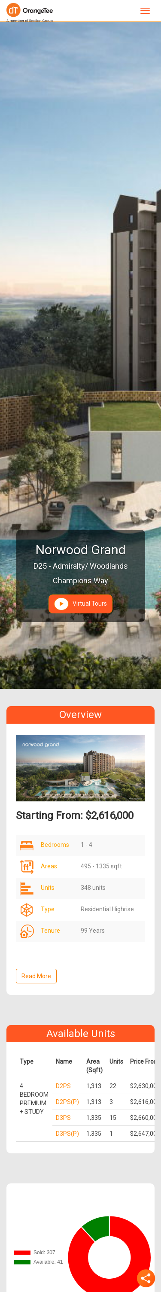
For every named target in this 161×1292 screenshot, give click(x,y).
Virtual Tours (80, 603)
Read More (36, 976)
